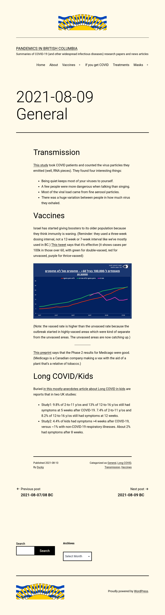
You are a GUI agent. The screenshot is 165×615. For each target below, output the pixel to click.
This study (40, 165)
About (53, 65)
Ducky (40, 467)
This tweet (58, 245)
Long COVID (124, 462)
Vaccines (68, 65)
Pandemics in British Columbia (47, 48)
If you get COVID (97, 65)
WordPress (141, 591)
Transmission (112, 467)
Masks (138, 65)
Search (20, 543)
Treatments (121, 65)
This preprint (42, 353)
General (111, 462)
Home (40, 65)
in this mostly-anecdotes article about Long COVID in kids (84, 389)
